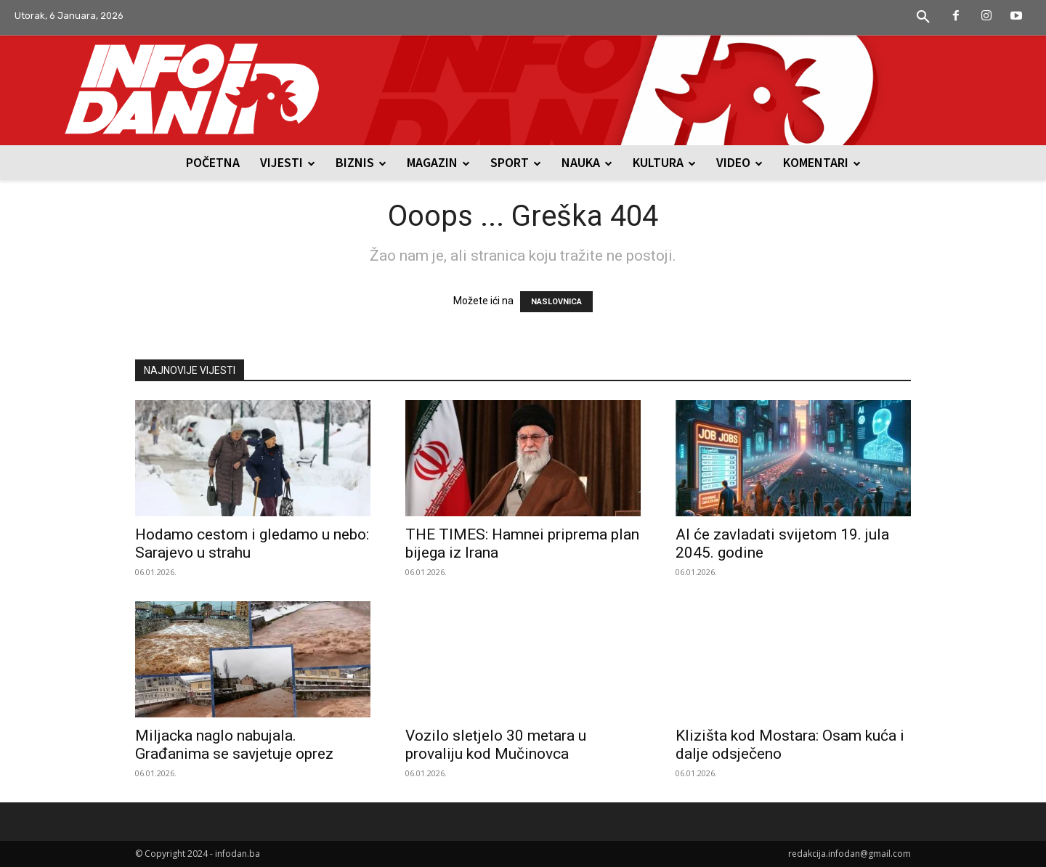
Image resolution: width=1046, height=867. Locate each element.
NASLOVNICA (556, 301)
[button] (923, 17)
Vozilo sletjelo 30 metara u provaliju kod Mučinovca (495, 744)
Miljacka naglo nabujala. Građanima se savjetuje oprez (234, 744)
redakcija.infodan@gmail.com (849, 853)
